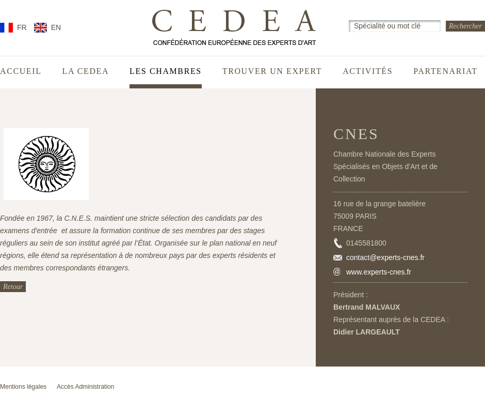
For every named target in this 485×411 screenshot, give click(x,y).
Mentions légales (23, 386)
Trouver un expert (272, 71)
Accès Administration (85, 386)
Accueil (21, 71)
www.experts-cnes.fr (378, 272)
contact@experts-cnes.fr (385, 257)
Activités (368, 71)
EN (56, 27)
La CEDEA (85, 71)
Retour (13, 287)
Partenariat (445, 71)
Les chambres (166, 71)
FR (22, 27)
